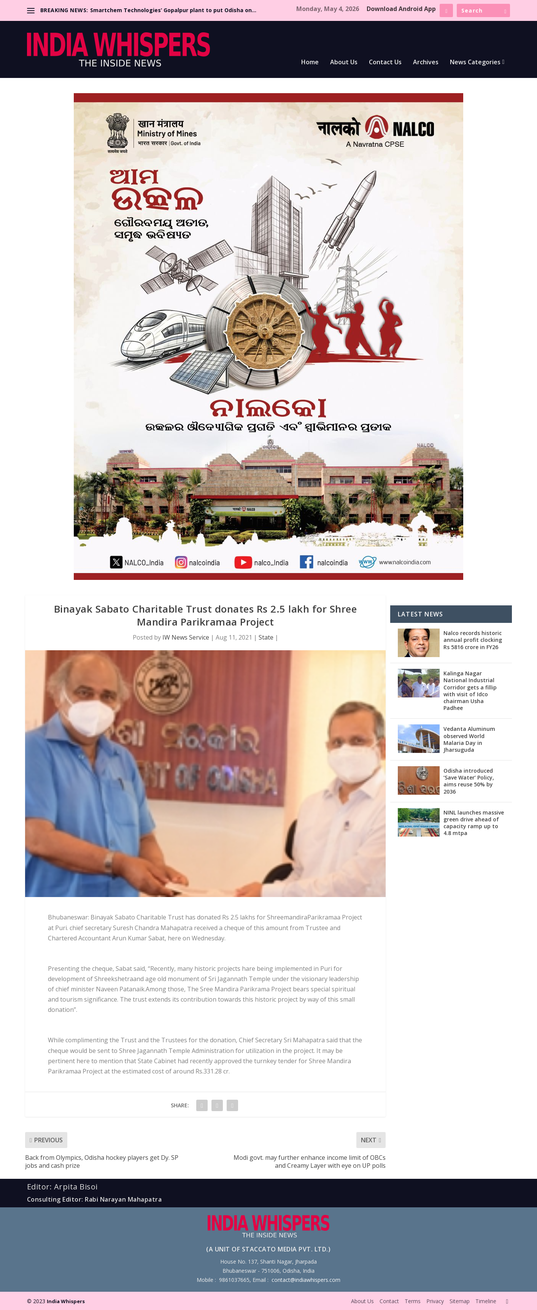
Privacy (435, 1301)
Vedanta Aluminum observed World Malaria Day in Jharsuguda (469, 739)
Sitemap (460, 1301)
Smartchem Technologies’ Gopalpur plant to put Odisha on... (173, 10)
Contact (389, 1301)
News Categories (475, 62)
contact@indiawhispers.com (306, 1279)
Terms (413, 1301)
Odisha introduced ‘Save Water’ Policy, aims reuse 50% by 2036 (468, 781)
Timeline (485, 1301)
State (266, 637)
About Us (343, 62)
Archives (425, 62)
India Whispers (66, 1301)
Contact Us (385, 62)
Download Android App (401, 9)
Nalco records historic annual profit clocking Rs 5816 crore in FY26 (472, 639)
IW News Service (185, 637)
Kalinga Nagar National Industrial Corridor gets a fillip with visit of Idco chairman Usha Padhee (470, 690)
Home (310, 62)
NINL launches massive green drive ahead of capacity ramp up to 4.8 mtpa (473, 823)
